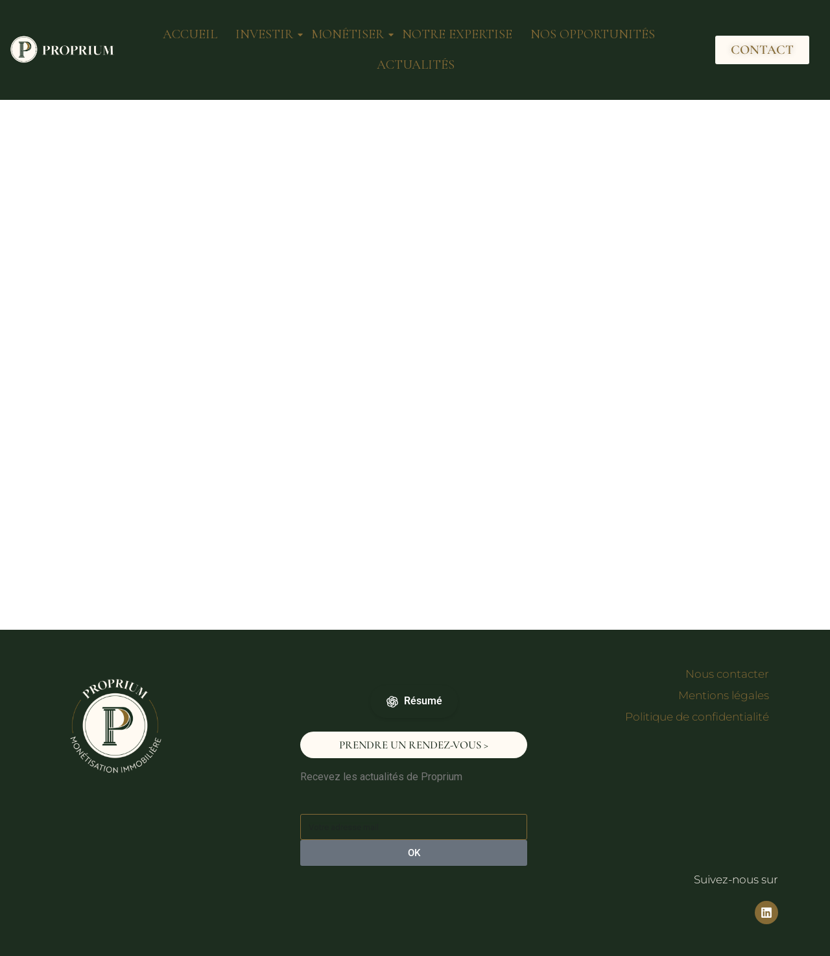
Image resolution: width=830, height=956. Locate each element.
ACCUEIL (190, 34)
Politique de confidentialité (697, 716)
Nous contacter (727, 673)
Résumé (414, 701)
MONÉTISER (348, 34)
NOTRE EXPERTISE (457, 34)
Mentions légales (723, 695)
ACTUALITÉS (416, 65)
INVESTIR (265, 34)
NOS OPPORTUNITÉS (592, 34)
